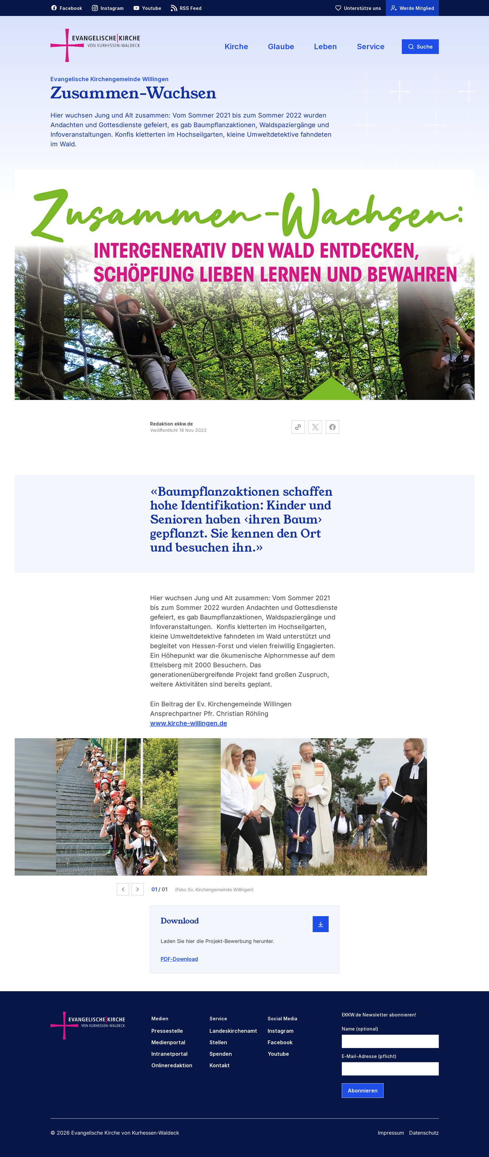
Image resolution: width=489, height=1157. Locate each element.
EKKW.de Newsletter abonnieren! (379, 1014)
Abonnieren (363, 1090)
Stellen (218, 1042)
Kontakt (220, 1065)
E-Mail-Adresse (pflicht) (369, 1056)
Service (371, 46)
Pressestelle (167, 1031)
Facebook (280, 1042)
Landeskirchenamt (233, 1031)
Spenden (221, 1054)
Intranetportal (169, 1054)
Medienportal (168, 1042)
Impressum (391, 1133)
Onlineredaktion (171, 1065)
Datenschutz (424, 1133)
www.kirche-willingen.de (188, 723)
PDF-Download (179, 959)
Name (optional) (360, 1028)
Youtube (278, 1054)
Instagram (281, 1031)
